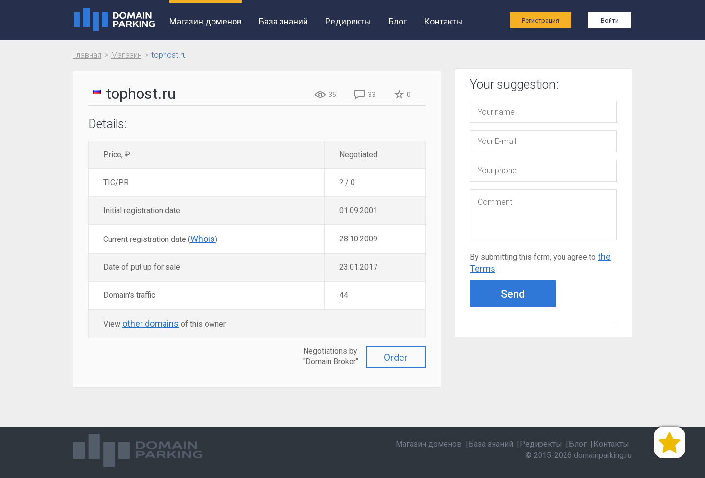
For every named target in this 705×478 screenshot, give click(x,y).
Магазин (126, 55)
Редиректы (348, 21)
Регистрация (540, 20)
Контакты (443, 21)
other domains (150, 323)
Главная (87, 55)
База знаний (283, 21)
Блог (397, 21)
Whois (202, 239)
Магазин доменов (205, 21)
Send (513, 294)
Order (396, 357)
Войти (610, 20)
